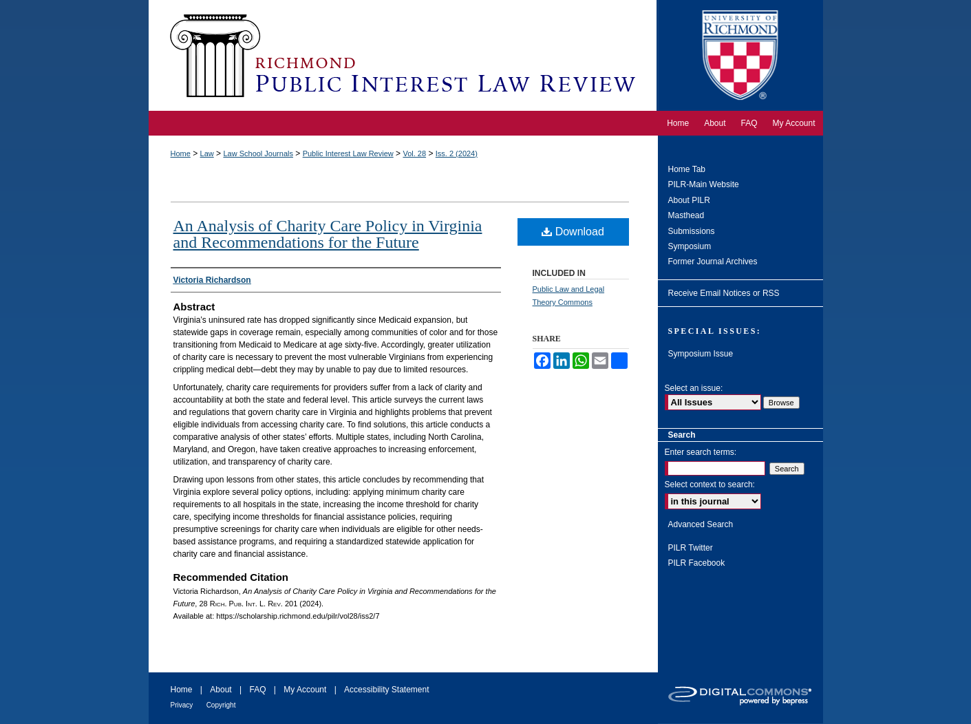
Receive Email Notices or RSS (724, 293)
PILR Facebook (696, 563)
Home (181, 153)
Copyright (221, 705)
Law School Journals (258, 153)
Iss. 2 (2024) (457, 153)
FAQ (257, 689)
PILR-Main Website (703, 184)
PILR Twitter (690, 548)
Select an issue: (694, 388)
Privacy (182, 705)
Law (207, 153)
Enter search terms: (701, 452)
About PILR (689, 200)
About (220, 689)
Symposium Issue (701, 354)
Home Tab (686, 169)
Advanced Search (701, 524)
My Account (305, 689)
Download (573, 231)
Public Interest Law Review (348, 153)
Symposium (690, 246)
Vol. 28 (414, 153)
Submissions (691, 231)
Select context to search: (710, 484)
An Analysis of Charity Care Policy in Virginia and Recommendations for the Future (327, 234)
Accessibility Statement (386, 689)
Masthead (686, 215)
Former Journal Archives (713, 261)
